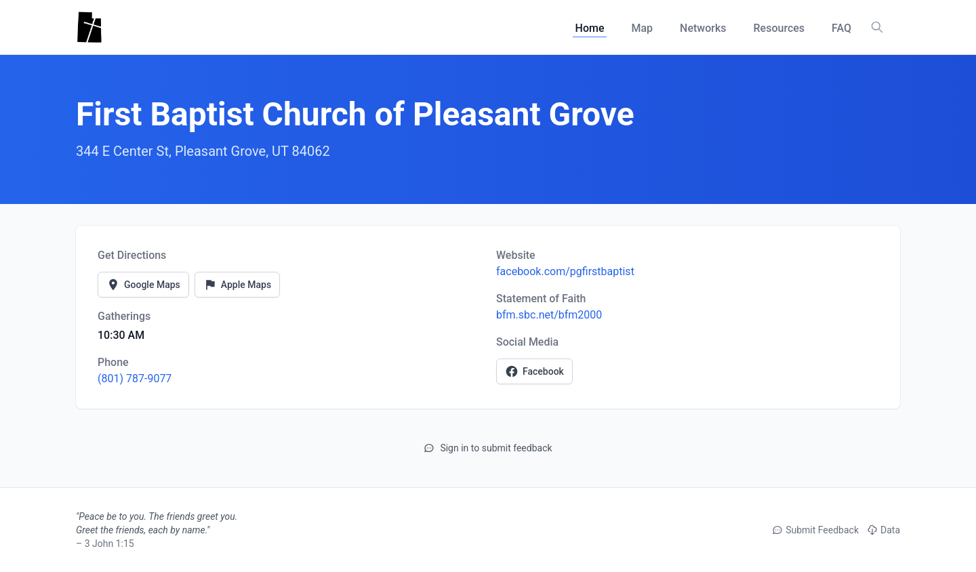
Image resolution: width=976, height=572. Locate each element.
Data (883, 530)
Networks (703, 28)
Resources (779, 28)
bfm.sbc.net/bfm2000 (549, 314)
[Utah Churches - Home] (89, 27)
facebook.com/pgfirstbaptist (565, 271)
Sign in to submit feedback (488, 448)
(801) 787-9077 (134, 378)
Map (642, 28)
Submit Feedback (815, 530)
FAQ (841, 28)
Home (590, 28)
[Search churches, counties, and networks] (877, 27)
